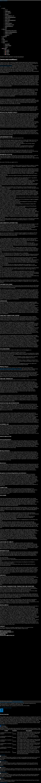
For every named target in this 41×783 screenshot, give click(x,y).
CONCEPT (4, 36)
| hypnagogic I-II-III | (9, 24)
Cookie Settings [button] (4, 707)
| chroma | (7, 21)
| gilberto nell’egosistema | (11, 32)
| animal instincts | (9, 26)
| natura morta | (8, 33)
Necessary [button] (2, 724)
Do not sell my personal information (8, 706)
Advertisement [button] (3, 772)
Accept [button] (10, 707)
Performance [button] (3, 760)
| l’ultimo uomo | (8, 23)
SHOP (3, 39)
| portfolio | (7, 44)
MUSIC (3, 8)
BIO (3, 38)
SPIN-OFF (4, 29)
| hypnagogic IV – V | (9, 15)
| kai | (6, 27)
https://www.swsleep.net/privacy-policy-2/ (10, 368)
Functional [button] (2, 755)
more (3, 42)
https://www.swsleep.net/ (6, 65)
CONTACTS (5, 41)
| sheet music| (8, 45)
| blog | (6, 47)
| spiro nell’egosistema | (10, 17)
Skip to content (3, 0)
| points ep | (7, 18)
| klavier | (7, 14)
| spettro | (7, 35)
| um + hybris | (8, 13)
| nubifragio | (7, 11)
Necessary (3, 726)
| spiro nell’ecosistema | (10, 20)
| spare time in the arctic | (11, 30)
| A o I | (6, 10)
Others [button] (1, 777)
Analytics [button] (2, 766)
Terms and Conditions (18, 701)
